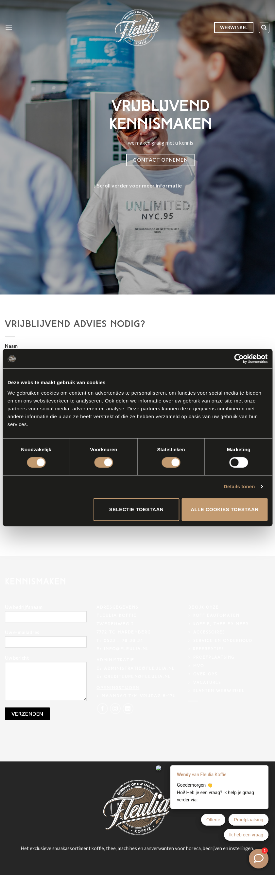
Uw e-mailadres (46, 641)
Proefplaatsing (213, 658)
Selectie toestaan (136, 509)
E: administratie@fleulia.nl (135, 669)
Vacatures (207, 683)
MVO (198, 666)
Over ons (205, 674)
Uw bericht (46, 680)
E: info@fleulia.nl (122, 649)
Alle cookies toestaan (224, 509)
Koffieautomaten (216, 616)
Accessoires (209, 632)
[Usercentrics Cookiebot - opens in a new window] (238, 359)
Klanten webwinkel (219, 691)
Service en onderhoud (222, 641)
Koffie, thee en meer (221, 624)
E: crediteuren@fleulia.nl (133, 677)
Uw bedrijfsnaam (46, 615)
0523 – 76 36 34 (123, 641)
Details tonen (239, 486)
